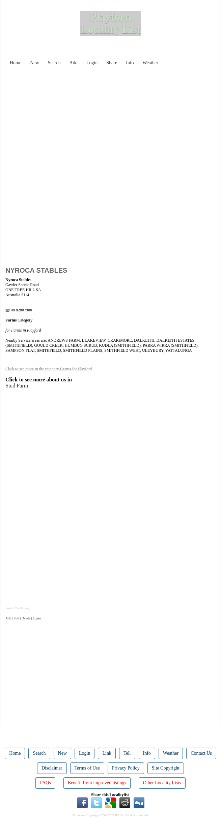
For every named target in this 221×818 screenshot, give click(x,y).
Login (92, 62)
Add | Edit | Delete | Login (23, 618)
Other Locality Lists (162, 782)
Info (130, 62)
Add (74, 62)
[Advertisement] (115, 116)
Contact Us (201, 753)
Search (54, 62)
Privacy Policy (126, 768)
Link (106, 753)
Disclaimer (52, 768)
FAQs (45, 782)
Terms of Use (87, 768)
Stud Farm (16, 385)
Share (111, 62)
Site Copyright (165, 768)
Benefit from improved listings (97, 782)
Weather (150, 62)
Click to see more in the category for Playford (48, 369)
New (34, 62)
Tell (127, 753)
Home (15, 62)
